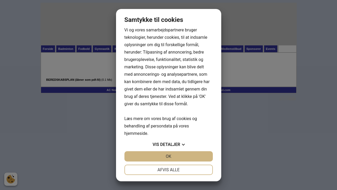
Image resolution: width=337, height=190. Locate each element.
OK (168, 156)
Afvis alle (168, 169)
